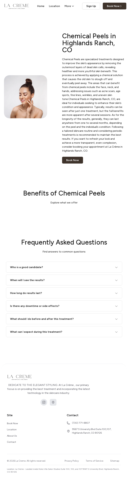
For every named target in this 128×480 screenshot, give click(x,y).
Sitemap (114, 460)
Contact (11, 442)
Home (40, 6)
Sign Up (91, 6)
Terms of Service (94, 460)
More (69, 6)
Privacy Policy (72, 460)
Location (54, 6)
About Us (12, 435)
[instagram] (44, 402)
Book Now (114, 6)
